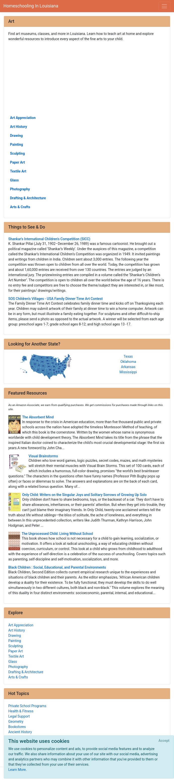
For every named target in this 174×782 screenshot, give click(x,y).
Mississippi (128, 372)
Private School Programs (27, 706)
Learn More (17, 770)
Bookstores (17, 727)
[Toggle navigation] (164, 6)
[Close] (164, 741)
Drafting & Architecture (28, 198)
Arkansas (128, 367)
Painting (16, 144)
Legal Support (19, 716)
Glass (14, 180)
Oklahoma (128, 362)
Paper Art (17, 162)
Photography (20, 189)
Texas (128, 356)
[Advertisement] (87, 78)
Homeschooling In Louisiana (30, 5)
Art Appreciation (23, 118)
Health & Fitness (21, 711)
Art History (18, 127)
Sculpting (17, 153)
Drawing (16, 136)
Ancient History (20, 732)
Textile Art (18, 171)
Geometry (16, 722)
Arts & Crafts (20, 207)
